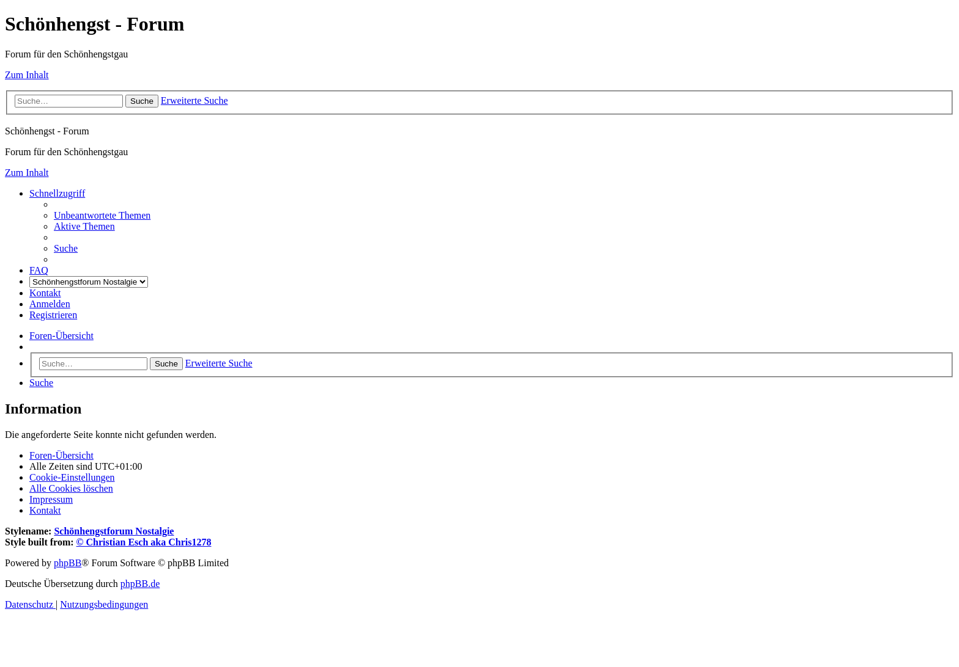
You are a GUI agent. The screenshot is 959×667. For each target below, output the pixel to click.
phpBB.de (140, 583)
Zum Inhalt (27, 75)
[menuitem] (102, 215)
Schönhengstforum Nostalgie (114, 531)
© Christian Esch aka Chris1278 (144, 542)
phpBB (67, 563)
